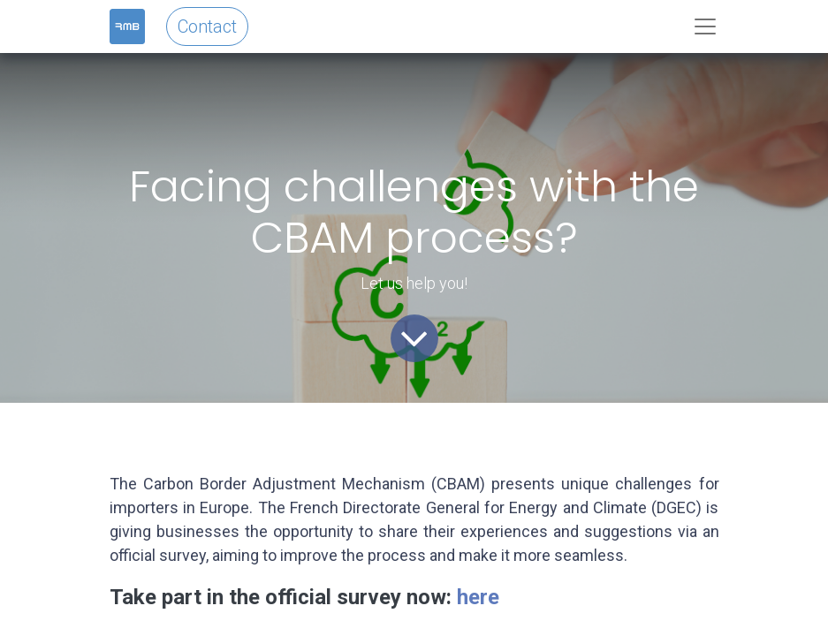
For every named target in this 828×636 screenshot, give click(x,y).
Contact (207, 26)
